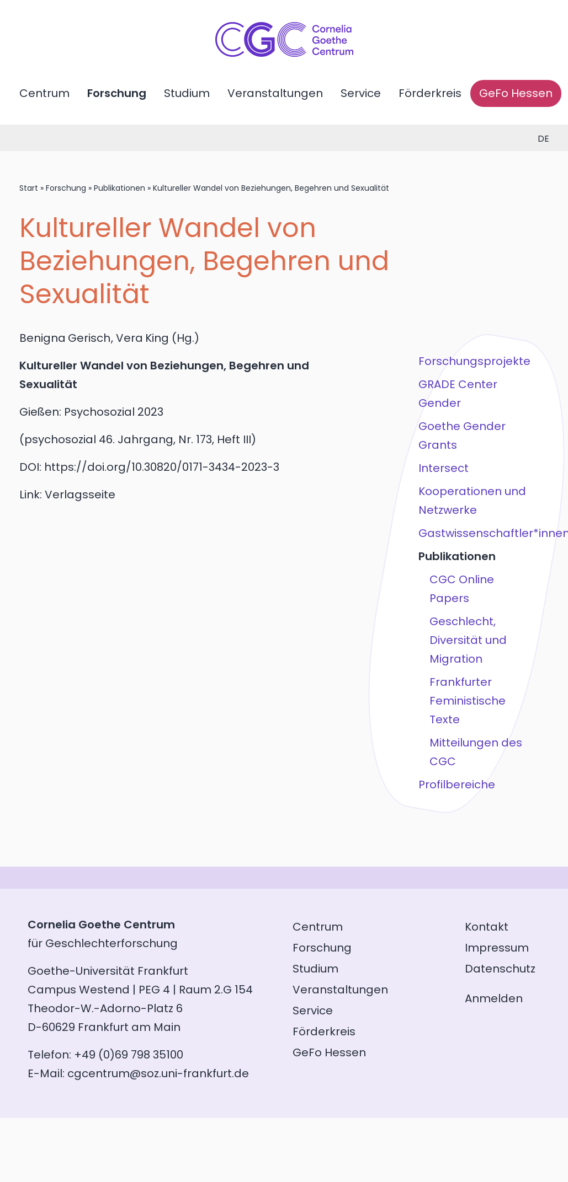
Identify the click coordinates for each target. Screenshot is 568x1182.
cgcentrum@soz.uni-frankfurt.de (158, 1073)
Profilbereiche (456, 784)
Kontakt (486, 926)
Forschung (116, 93)
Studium (187, 93)
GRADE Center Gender (457, 394)
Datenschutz (500, 968)
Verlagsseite (80, 494)
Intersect (443, 468)
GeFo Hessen (516, 93)
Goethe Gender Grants (461, 435)
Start (28, 188)
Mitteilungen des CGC (475, 752)
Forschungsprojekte (474, 361)
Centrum (44, 93)
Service (361, 93)
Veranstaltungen (275, 93)
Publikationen (119, 188)
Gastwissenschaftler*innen (476, 533)
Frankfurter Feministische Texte (467, 700)
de (543, 138)
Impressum (497, 947)
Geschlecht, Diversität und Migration (467, 640)
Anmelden (494, 998)
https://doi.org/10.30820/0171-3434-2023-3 (161, 467)
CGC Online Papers (461, 589)
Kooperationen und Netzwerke (471, 500)
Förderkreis (430, 93)
